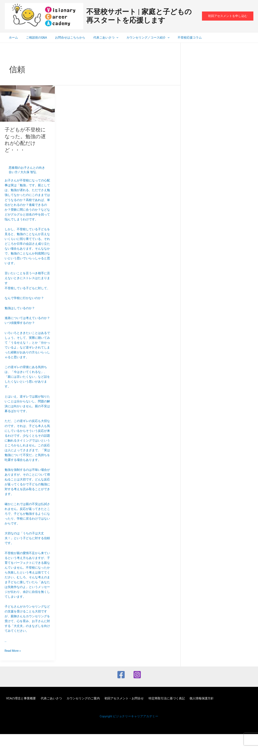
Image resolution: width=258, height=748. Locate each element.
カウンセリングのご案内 (78, 712)
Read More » (13, 664)
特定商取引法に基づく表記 (159, 712)
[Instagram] (137, 688)
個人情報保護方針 (192, 712)
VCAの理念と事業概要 (20, 712)
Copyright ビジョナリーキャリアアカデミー (129, 730)
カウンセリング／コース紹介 (138, 37)
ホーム (12, 37)
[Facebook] (121, 688)
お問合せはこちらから (65, 37)
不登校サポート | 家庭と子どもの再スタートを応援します (139, 16)
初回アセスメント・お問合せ (118, 712)
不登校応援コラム (178, 37)
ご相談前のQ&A (33, 37)
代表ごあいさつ (98, 37)
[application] (109, 37)
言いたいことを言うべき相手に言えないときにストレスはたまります (27, 417)
